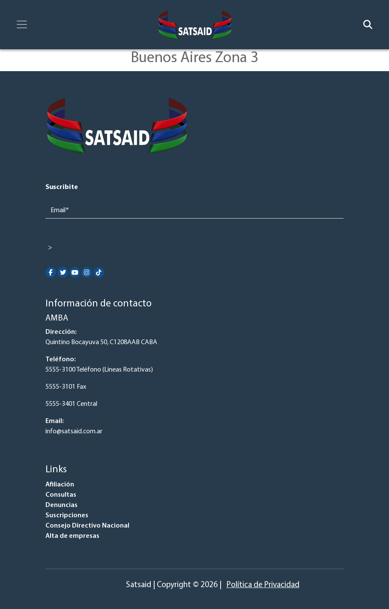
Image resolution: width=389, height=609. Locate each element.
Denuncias (61, 505)
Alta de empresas (72, 536)
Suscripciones (66, 515)
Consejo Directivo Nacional (87, 525)
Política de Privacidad (263, 585)
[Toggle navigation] (21, 24)
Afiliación (59, 484)
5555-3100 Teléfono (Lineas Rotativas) (99, 369)
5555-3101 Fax (65, 387)
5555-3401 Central (71, 404)
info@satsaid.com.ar (73, 431)
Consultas (60, 495)
